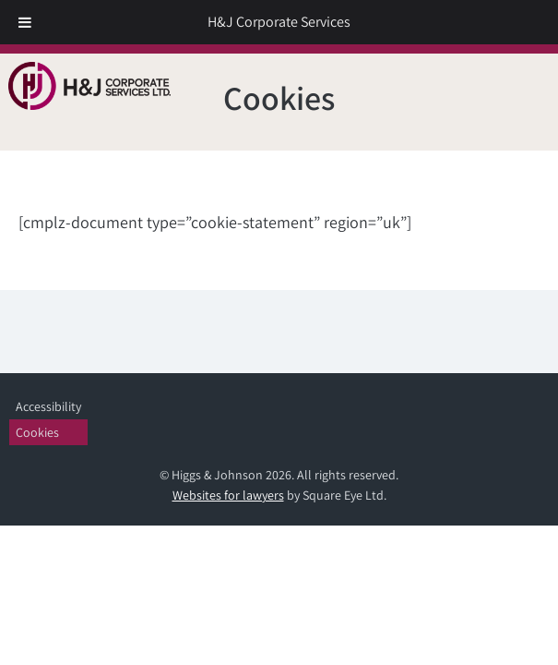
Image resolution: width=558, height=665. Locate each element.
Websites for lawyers (228, 495)
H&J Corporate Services (279, 21)
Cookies (37, 432)
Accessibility (48, 406)
